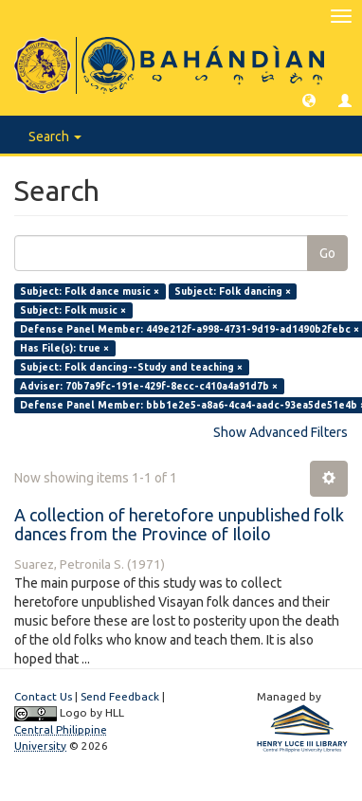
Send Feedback (120, 696)
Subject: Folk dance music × (89, 291)
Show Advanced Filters (280, 432)
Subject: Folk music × (73, 310)
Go (327, 253)
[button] (309, 99)
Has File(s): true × (64, 348)
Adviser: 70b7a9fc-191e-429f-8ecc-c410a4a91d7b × (149, 385)
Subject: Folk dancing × (232, 291)
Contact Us (43, 696)
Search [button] (54, 136)
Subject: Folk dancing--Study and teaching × (131, 367)
